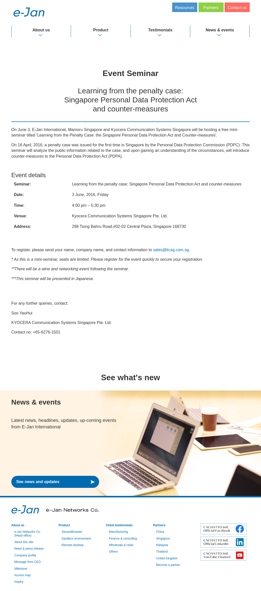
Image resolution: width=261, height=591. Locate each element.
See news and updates (37, 482)
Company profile (25, 555)
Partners (210, 8)
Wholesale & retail (121, 545)
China (160, 532)
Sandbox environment (76, 538)
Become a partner (168, 565)
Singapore (163, 538)
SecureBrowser (71, 532)
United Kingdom (166, 558)
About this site (23, 542)
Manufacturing (118, 532)
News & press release (29, 548)
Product (100, 30)
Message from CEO (27, 562)
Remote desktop (72, 545)
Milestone (20, 568)
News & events (220, 30)
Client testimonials (119, 525)
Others (113, 551)
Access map (22, 575)
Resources (184, 8)
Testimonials (160, 30)
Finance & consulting (123, 538)
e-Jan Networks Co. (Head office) (27, 533)
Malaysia (162, 545)
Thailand (162, 551)
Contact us (237, 8)
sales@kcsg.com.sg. (171, 250)
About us (41, 30)
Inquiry (18, 581)
